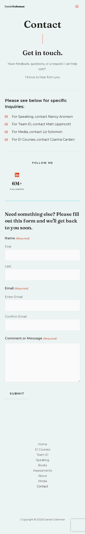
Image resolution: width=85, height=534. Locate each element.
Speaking (42, 460)
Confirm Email (16, 316)
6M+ (17, 183)
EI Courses (42, 449)
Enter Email (14, 297)
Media (42, 481)
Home (42, 444)
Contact (42, 486)
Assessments (42, 470)
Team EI (42, 455)
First (8, 246)
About (42, 476)
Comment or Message (31, 338)
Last (8, 266)
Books (42, 465)
